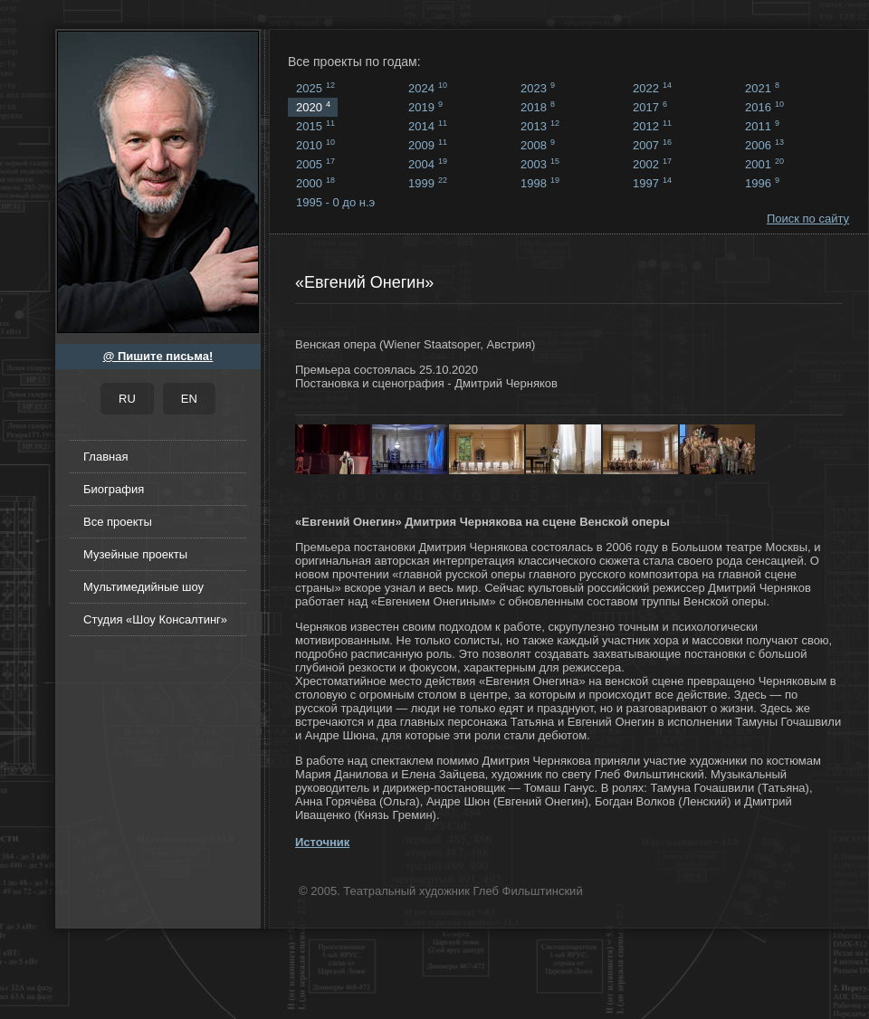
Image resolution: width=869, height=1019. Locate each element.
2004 (427, 164)
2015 (315, 126)
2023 (537, 88)
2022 (652, 88)
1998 (539, 183)
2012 (652, 126)
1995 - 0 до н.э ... (335, 203)
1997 (652, 183)
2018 (537, 107)
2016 (764, 107)
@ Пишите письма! (158, 356)
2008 (537, 145)
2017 (650, 107)
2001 (764, 164)
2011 (762, 126)
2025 (315, 88)
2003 (539, 164)
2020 (313, 107)
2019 (425, 107)
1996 (762, 183)
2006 (764, 145)
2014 (427, 126)
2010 (315, 145)
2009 (427, 145)
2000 (315, 183)
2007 (652, 145)
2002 (652, 164)
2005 (315, 164)
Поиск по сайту (808, 218)
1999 (427, 183)
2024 (427, 88)
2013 (539, 126)
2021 (762, 88)
